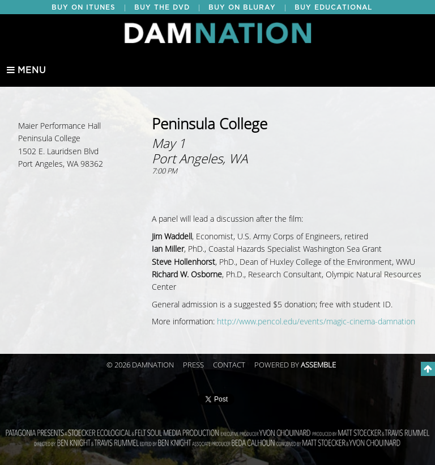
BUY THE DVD (162, 7)
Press (193, 365)
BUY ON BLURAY (242, 7)
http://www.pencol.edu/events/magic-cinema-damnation (316, 322)
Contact (229, 365)
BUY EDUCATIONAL (333, 7)
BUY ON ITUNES (84, 7)
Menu (26, 70)
